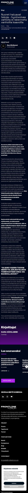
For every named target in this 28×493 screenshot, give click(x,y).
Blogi (2, 445)
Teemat (3, 432)
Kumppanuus (5, 443)
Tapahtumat (4, 429)
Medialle (3, 448)
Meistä (3, 440)
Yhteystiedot (5, 451)
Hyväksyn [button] (14, 483)
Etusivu (3, 426)
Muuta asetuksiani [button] (14, 486)
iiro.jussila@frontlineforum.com (9, 460)
